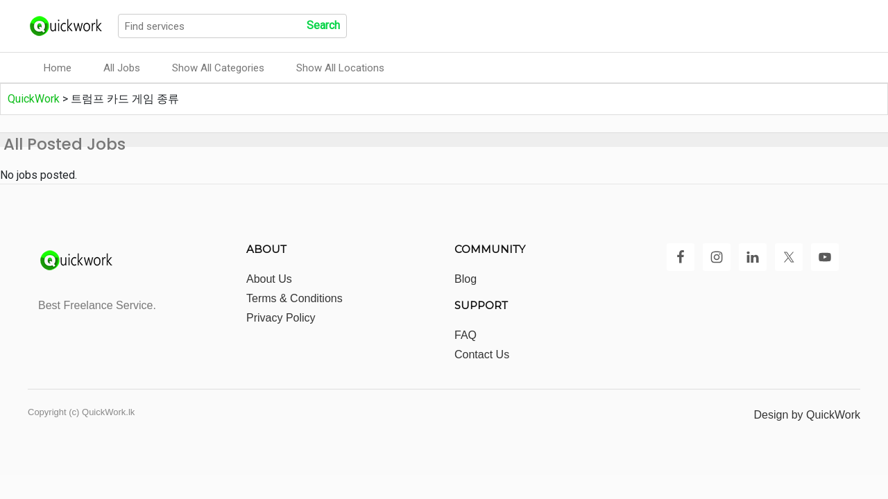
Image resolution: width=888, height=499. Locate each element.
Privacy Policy (281, 318)
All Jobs (121, 68)
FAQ (465, 335)
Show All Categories (218, 68)
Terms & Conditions (294, 298)
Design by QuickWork (806, 415)
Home (57, 68)
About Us (269, 279)
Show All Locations (340, 68)
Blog (465, 279)
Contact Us (481, 354)
